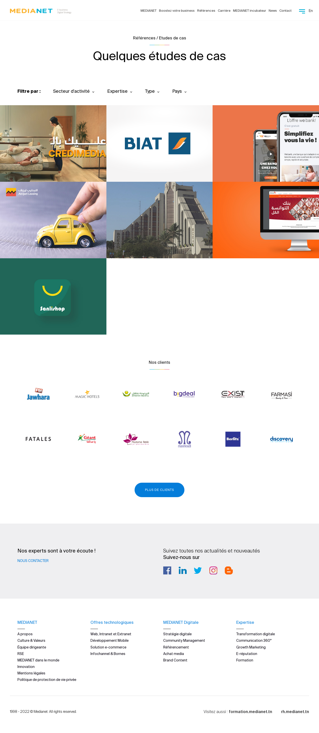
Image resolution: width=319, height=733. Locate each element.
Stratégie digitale (177, 634)
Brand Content (175, 660)
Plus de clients (159, 489)
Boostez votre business (177, 10)
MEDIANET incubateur (249, 10)
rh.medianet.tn (295, 711)
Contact (285, 10)
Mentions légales (31, 673)
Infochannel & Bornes (107, 654)
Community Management (184, 640)
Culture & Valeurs (31, 640)
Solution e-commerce (108, 647)
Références (206, 10)
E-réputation (246, 654)
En (311, 11)
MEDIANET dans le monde (38, 660)
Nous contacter (33, 561)
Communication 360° (254, 640)
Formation (244, 660)
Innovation (26, 667)
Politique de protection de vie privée (46, 680)
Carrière (224, 10)
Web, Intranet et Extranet (110, 634)
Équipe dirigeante (31, 647)
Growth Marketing (251, 647)
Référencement (176, 647)
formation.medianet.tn (250, 711)
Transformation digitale (255, 634)
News (273, 10)
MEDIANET (149, 10)
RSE (20, 654)
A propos (25, 634)
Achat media (173, 654)
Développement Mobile (109, 640)
